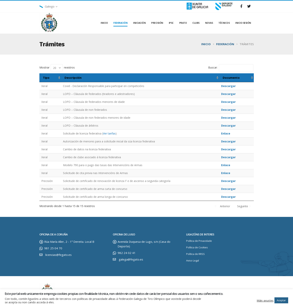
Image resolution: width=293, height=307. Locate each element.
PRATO (183, 23)
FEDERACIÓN (120, 23)
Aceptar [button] (281, 300)
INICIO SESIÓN (243, 23)
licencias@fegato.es (58, 255)
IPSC (171, 23)
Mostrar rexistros (57, 67)
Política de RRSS (195, 254)
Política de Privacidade (199, 241)
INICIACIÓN (139, 23)
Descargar (228, 86)
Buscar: (230, 67)
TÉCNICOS (224, 23)
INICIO (104, 23)
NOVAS (209, 23)
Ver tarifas (109, 133)
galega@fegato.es (131, 259)
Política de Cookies (197, 247)
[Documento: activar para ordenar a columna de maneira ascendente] (236, 77)
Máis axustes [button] (265, 300)
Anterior (225, 206)
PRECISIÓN (157, 23)
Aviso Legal (192, 260)
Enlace (225, 133)
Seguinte (242, 206)
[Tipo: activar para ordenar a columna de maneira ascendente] (50, 77)
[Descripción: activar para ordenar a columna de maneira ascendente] (140, 77)
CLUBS (196, 23)
